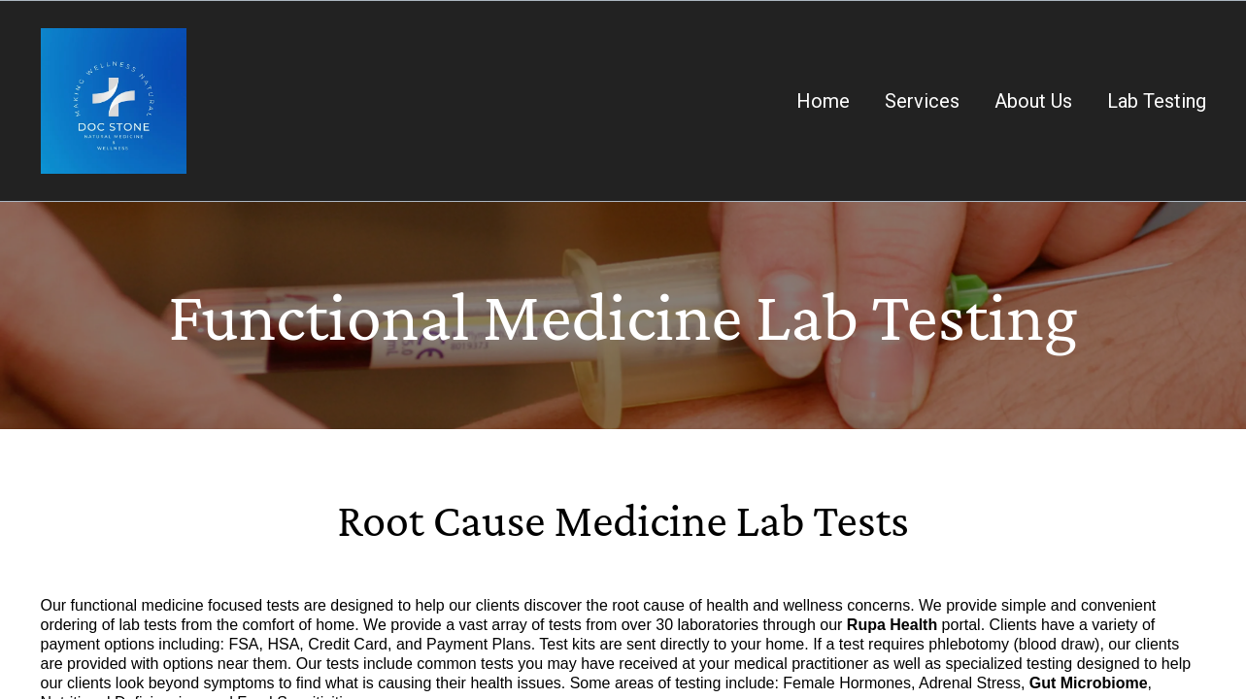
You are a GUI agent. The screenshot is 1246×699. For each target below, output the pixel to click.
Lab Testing (1156, 101)
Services (922, 101)
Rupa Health (892, 624)
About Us (1033, 101)
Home (823, 101)
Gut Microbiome (1088, 683)
